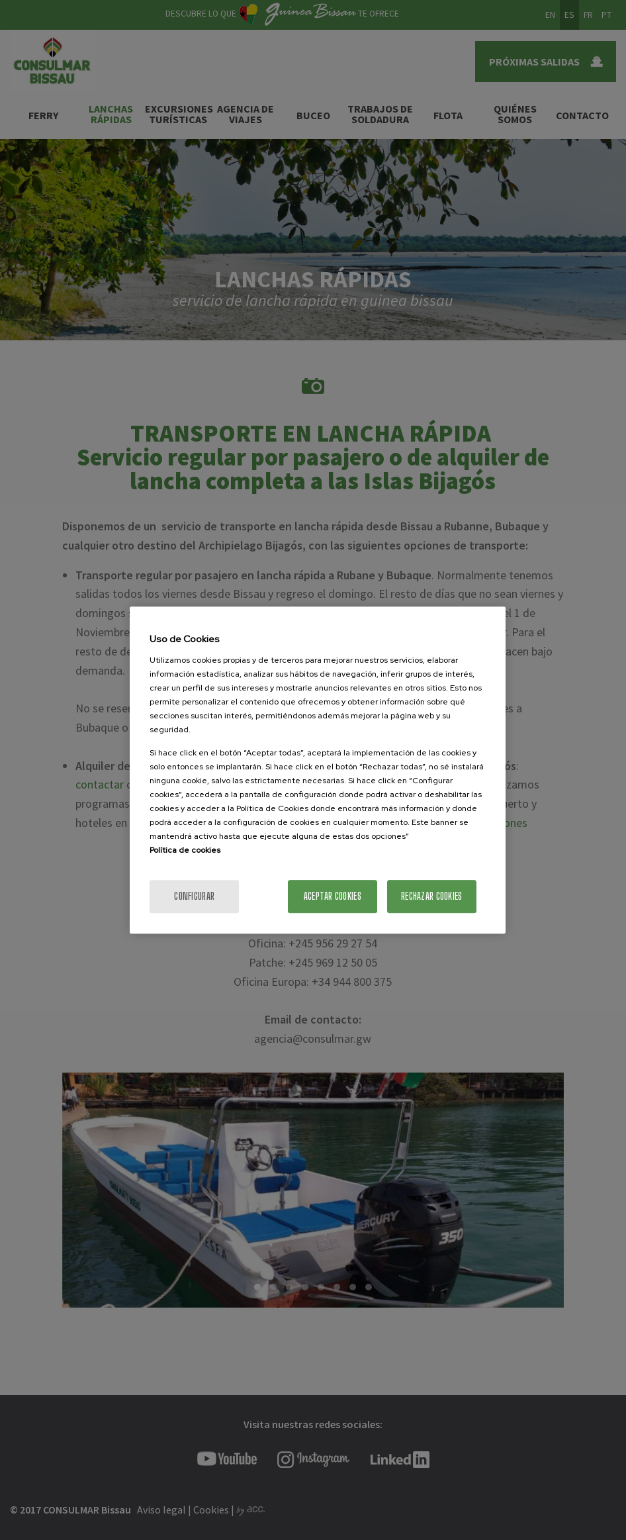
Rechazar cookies (431, 896)
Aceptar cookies (332, 896)
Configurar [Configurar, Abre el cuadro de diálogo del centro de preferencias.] (194, 896)
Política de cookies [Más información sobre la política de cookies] (185, 850)
